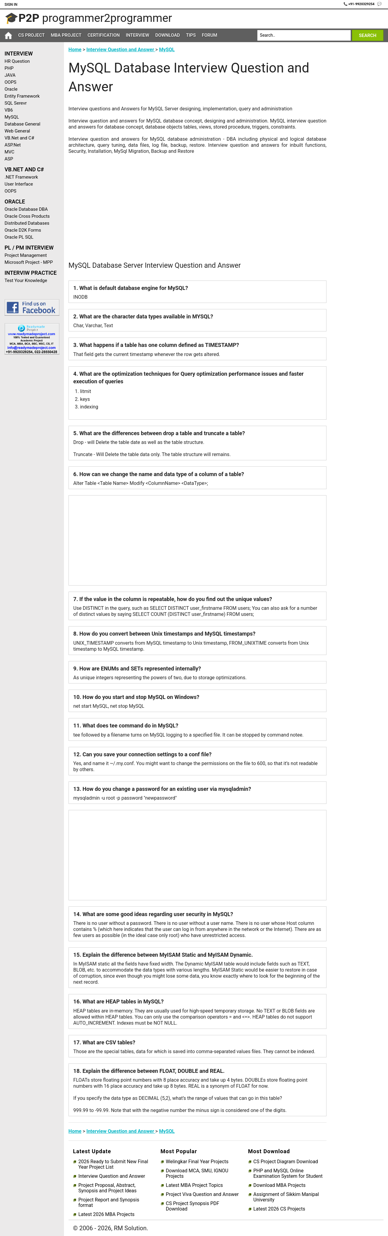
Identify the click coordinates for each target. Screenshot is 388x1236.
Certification (104, 35)
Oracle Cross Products (27, 216)
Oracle (11, 89)
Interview (137, 35)
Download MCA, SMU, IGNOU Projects (197, 1173)
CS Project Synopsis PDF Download (192, 1206)
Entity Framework (22, 96)
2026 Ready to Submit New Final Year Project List (113, 1164)
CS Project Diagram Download (285, 1161)
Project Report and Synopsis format (108, 1202)
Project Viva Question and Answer (202, 1194)
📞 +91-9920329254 (359, 4)
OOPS (10, 82)
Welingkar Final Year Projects (197, 1161)
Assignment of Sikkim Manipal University (286, 1197)
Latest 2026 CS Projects (279, 1209)
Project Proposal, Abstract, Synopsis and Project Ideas (107, 1188)
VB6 (9, 110)
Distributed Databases (27, 223)
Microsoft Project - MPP (29, 262)
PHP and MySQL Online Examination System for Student (288, 1173)
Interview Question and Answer (120, 49)
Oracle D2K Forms (23, 230)
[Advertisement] (30, 456)
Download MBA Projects (279, 1185)
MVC (9, 152)
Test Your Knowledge (26, 280)
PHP (9, 68)
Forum (209, 35)
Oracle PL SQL (19, 237)
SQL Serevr (16, 103)
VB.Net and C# (19, 138)
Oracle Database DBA (26, 209)
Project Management (26, 255)
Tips (191, 35)
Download (167, 35)
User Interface (19, 184)
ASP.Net (13, 145)
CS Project (31, 35)
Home (75, 49)
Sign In (11, 4)
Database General (22, 124)
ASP (9, 159)
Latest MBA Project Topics (194, 1185)
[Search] (304, 35)
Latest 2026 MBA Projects (106, 1214)
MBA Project (66, 35)
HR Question (17, 61)
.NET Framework (21, 177)
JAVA (10, 75)
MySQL (12, 117)
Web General (17, 131)
